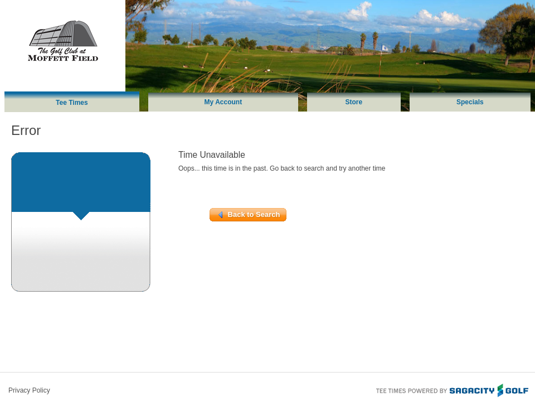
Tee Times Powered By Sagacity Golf (451, 389)
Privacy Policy (29, 390)
